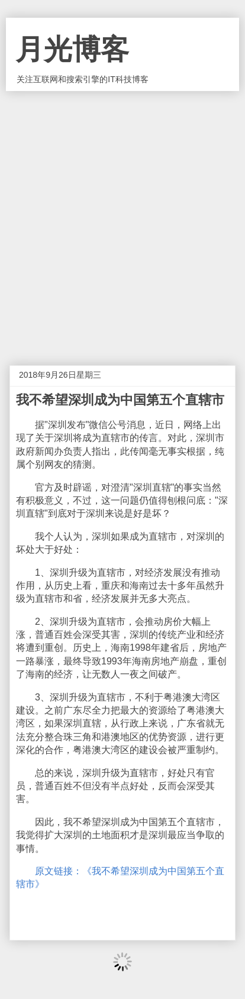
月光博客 (72, 49)
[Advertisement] (122, 219)
